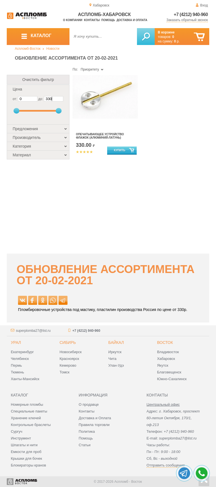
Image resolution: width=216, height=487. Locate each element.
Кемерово (68, 365)
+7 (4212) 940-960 (191, 14)
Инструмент (21, 438)
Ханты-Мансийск (25, 379)
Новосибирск (71, 352)
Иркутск (115, 352)
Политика (87, 431)
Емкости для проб (26, 452)
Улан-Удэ (116, 365)
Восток (165, 342)
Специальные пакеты (29, 411)
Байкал (116, 342)
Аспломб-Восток (27, 49)
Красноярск (69, 359)
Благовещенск (169, 372)
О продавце (89, 404)
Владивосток (168, 352)
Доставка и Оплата (95, 418)
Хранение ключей (26, 418)
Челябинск (20, 359)
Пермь (16, 365)
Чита (112, 359)
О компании (72, 20)
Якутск (162, 365)
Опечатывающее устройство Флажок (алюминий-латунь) (100, 136)
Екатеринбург (22, 352)
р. (177, 41)
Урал (16, 342)
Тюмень (17, 372)
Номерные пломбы (27, 404)
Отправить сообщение (166, 465)
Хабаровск (166, 359)
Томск (64, 372)
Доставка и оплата (131, 20)
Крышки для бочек (26, 458)
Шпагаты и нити (24, 445)
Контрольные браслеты (31, 425)
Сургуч (16, 431)
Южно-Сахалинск (171, 379)
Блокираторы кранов (28, 465)
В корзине (166, 32)
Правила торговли (94, 425)
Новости (52, 49)
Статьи (85, 445)
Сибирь (68, 342)
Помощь (108, 20)
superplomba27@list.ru (33, 331)
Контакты (92, 20)
